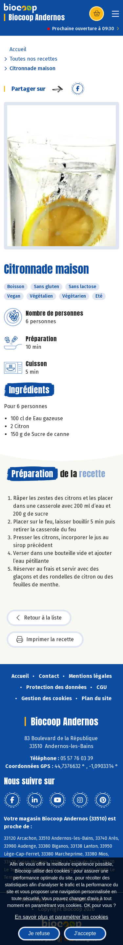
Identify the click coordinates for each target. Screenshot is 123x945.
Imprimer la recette (45, 639)
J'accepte (85, 933)
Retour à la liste (39, 618)
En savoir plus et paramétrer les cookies (61, 917)
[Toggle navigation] (115, 16)
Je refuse (39, 933)
